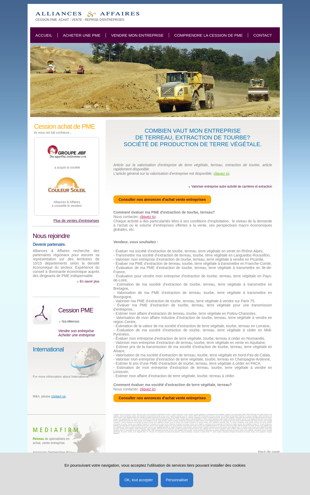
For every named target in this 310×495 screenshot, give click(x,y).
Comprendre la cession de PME (208, 35)
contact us (58, 396)
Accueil (43, 35)
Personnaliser (177, 480)
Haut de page (269, 452)
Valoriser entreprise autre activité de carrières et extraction (231, 186)
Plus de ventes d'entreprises (76, 220)
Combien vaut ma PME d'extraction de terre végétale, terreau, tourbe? (87, 14)
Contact (262, 35)
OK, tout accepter (139, 480)
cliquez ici (221, 173)
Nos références (70, 321)
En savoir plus (89, 281)
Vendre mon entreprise (137, 35)
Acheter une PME (81, 35)
